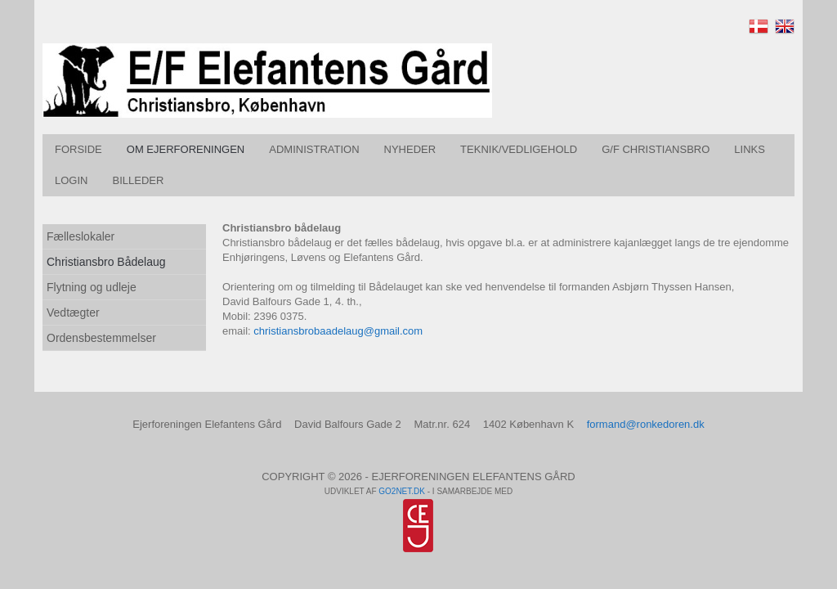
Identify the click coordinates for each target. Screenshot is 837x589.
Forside (78, 149)
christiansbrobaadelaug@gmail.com (338, 331)
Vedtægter (73, 312)
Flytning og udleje (92, 287)
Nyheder (410, 149)
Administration (314, 149)
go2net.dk (401, 491)
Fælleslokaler (80, 236)
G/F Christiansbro (655, 149)
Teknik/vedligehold (518, 149)
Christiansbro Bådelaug (106, 261)
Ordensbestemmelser (101, 337)
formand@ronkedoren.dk (646, 424)
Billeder (137, 180)
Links (749, 149)
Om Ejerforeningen (185, 149)
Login (71, 180)
